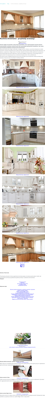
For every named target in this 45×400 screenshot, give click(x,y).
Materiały (22, 282)
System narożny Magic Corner (22, 291)
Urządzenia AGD (22, 284)
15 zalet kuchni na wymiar (22, 345)
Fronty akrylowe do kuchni (22, 292)
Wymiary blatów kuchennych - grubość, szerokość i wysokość (22, 289)
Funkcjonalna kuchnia (22, 285)
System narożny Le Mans (22, 290)
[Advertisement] (22, 7)
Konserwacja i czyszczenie (22, 283)
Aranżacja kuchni (22, 43)
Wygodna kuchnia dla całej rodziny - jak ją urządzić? (22, 299)
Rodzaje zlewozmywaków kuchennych (22, 295)
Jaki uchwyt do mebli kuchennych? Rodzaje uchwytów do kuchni (22, 347)
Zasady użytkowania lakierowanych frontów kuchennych (22, 294)
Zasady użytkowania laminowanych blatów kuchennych (22, 296)
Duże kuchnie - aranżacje (22, 298)
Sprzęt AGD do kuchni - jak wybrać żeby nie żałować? (22, 297)
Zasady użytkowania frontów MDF (22, 293)
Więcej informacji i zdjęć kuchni (22, 87)
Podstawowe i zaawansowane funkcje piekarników (22, 294)
